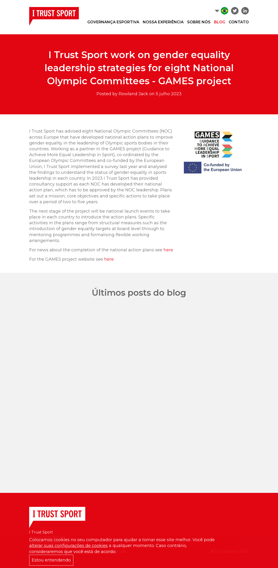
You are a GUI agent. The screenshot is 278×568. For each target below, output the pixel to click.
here (168, 249)
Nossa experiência (163, 22)
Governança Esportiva (113, 22)
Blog (219, 22)
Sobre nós (198, 22)
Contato (239, 22)
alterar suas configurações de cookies (68, 545)
